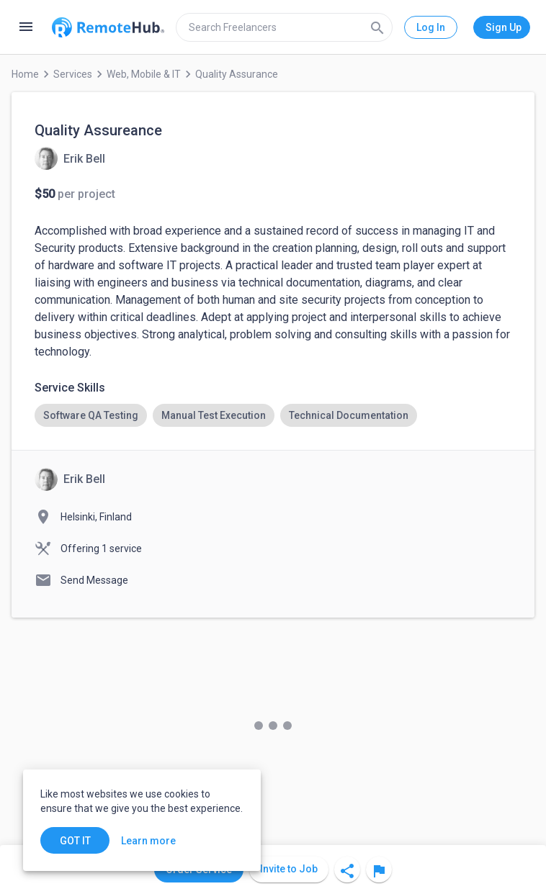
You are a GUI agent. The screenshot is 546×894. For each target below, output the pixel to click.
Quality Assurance (236, 74)
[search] (284, 27)
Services (72, 74)
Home (25, 74)
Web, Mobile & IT (144, 74)
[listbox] (273, 415)
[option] (91, 415)
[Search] (377, 27)
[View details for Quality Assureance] (70, 158)
